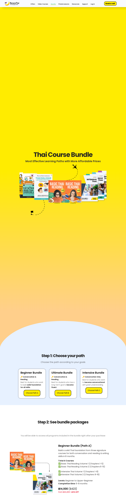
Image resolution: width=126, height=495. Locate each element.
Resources (75, 4)
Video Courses (43, 4)
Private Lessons (63, 4)
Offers (33, 4)
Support (85, 4)
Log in (93, 4)
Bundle (53, 4)
